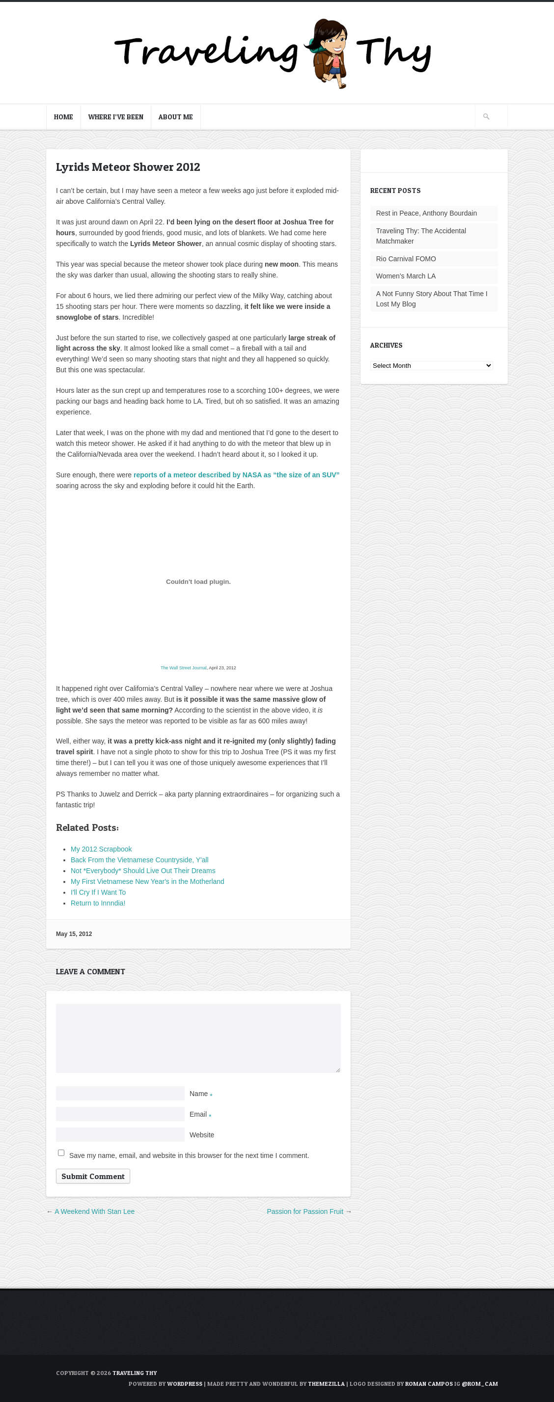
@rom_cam (480, 1383)
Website (202, 1135)
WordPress (184, 1383)
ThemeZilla (326, 1383)
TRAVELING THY (134, 1372)
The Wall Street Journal (184, 667)
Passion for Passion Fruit (305, 1211)
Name (201, 1094)
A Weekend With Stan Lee (95, 1211)
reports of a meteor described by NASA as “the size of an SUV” (237, 475)
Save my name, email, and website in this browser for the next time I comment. (189, 1155)
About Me (176, 116)
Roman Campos (429, 1383)
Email (200, 1114)
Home (63, 116)
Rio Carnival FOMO (406, 259)
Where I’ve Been (115, 116)
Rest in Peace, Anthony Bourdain (426, 213)
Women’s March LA (406, 276)
